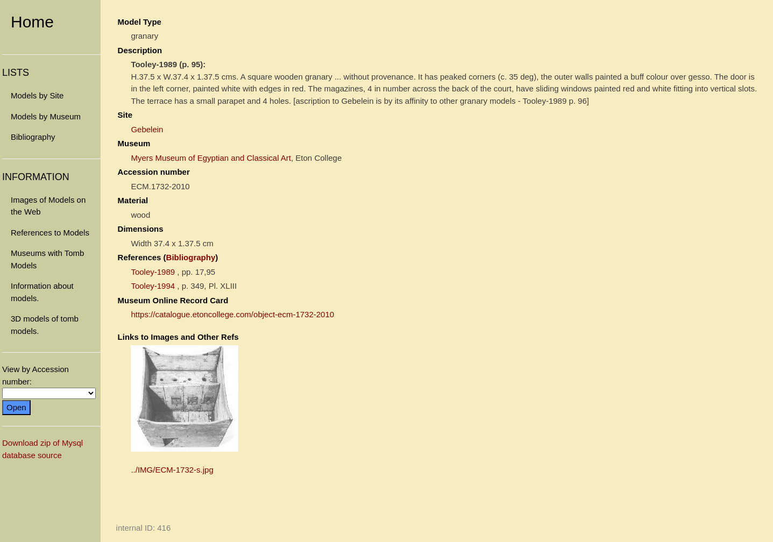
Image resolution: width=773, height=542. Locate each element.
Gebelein (147, 129)
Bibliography (33, 136)
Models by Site (37, 95)
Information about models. (42, 292)
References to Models (50, 232)
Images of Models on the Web (48, 206)
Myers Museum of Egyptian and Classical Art (211, 157)
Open (16, 407)
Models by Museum (46, 116)
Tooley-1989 (153, 271)
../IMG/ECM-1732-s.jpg (172, 469)
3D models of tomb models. (45, 325)
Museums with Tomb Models (47, 259)
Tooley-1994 (153, 285)
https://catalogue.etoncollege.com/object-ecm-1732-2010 (232, 314)
